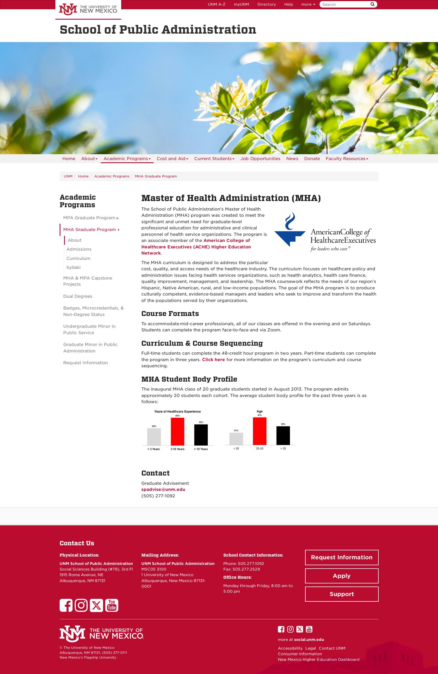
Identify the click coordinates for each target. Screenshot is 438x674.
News (292, 158)
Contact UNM (332, 648)
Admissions (79, 249)
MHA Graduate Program (156, 176)
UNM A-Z (217, 4)
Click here (213, 359)
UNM (68, 176)
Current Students (214, 159)
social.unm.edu (309, 639)
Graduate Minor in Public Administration (90, 348)
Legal (310, 648)
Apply (342, 576)
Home (68, 158)
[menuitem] (69, 158)
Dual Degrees (77, 296)
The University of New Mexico (88, 10)
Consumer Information (300, 654)
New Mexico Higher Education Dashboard (318, 659)
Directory (266, 4)
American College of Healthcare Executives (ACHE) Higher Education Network (196, 247)
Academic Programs (127, 159)
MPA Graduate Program (89, 217)
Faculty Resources (347, 159)
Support (342, 594)
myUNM (241, 4)
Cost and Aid (172, 159)
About (89, 159)
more (308, 4)
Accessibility (290, 648)
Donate (312, 158)
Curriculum (78, 258)
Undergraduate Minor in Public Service (89, 329)
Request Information (85, 362)
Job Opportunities (260, 158)
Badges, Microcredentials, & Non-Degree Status (93, 311)
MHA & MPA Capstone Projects (87, 281)
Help (288, 4)
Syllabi (73, 267)
